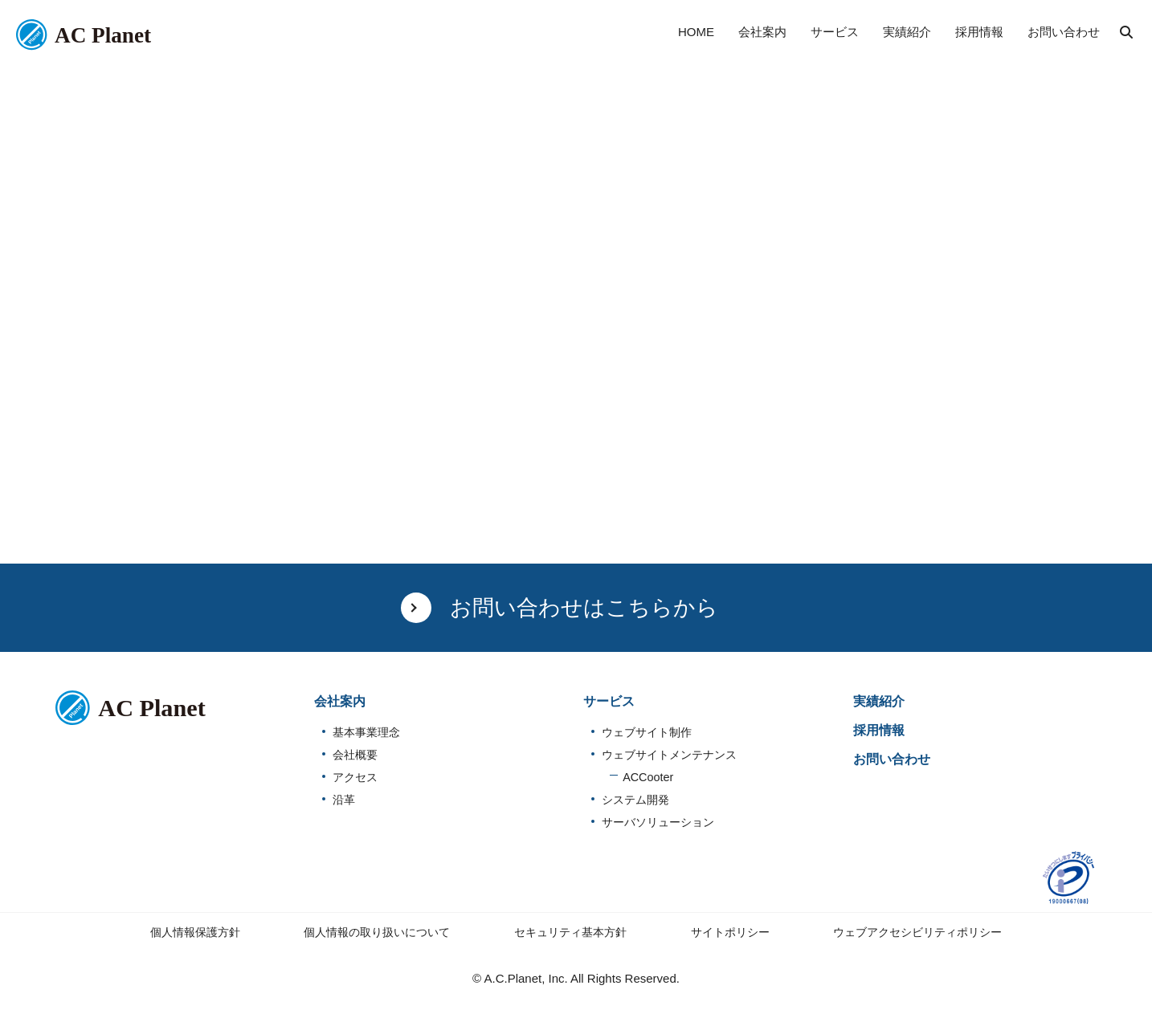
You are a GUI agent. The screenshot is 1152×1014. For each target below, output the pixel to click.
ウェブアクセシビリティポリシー (917, 932)
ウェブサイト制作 (647, 732)
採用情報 (879, 730)
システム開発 (635, 799)
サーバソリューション (658, 822)
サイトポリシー (730, 932)
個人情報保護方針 (195, 932)
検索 (1126, 32)
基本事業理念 (366, 732)
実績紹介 (879, 701)
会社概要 (355, 754)
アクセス (355, 777)
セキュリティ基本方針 (570, 932)
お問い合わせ (891, 759)
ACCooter (648, 777)
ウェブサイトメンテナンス (669, 754)
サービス (609, 701)
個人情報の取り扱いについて (377, 932)
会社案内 (340, 701)
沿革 (344, 799)
